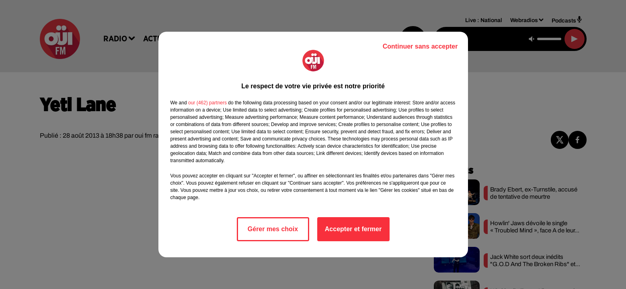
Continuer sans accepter (420, 46)
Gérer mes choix (273, 229)
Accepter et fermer (353, 229)
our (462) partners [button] (207, 103)
